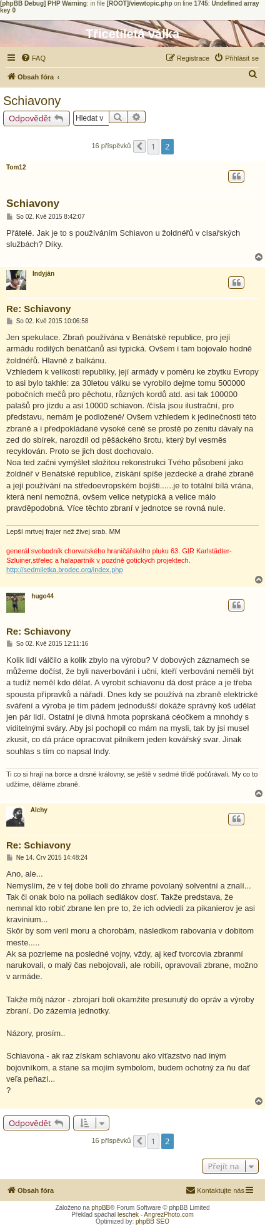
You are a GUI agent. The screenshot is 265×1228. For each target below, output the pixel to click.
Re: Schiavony (38, 308)
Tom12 (16, 167)
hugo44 (42, 596)
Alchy (39, 810)
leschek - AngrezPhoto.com (156, 1214)
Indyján (43, 273)
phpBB (100, 1207)
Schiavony (32, 101)
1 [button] (153, 146)
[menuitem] (33, 58)
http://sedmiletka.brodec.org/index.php (64, 569)
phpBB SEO (152, 1221)
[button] (139, 146)
